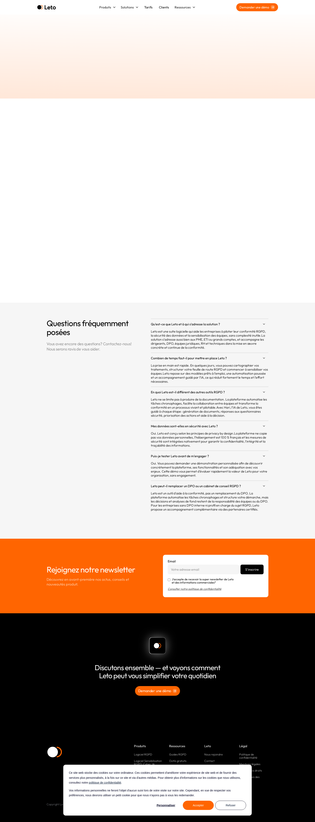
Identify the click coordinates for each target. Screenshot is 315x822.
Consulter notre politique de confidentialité (194, 589)
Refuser (230, 805)
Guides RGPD (177, 754)
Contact (209, 761)
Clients (164, 7)
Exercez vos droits (250, 770)
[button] (107, 7)
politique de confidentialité (105, 782)
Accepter (198, 805)
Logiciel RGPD (143, 754)
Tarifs (148, 7)
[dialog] (157, 790)
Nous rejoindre (213, 754)
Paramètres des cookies (249, 778)
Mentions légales (249, 764)
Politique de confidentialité (248, 756)
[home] (46, 7)
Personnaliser (166, 805)
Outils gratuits (177, 761)
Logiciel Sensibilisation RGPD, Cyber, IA (148, 762)
